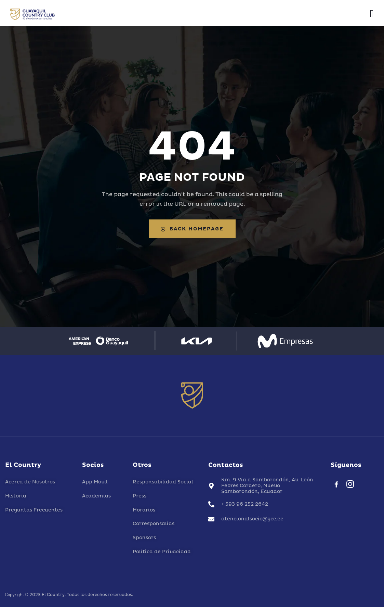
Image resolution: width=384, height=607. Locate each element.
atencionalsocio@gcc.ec (252, 519)
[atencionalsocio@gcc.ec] (211, 519)
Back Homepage (192, 229)
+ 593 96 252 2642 (244, 504)
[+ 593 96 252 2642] (211, 504)
